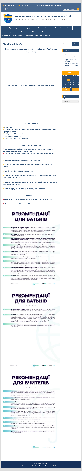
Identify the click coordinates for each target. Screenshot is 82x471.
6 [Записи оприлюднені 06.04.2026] (63, 80)
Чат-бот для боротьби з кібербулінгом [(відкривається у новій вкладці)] (19, 171)
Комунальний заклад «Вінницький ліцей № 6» (43, 16)
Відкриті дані (5, 35)
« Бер (66, 89)
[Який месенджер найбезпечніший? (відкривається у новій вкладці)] (17, 204)
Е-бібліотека (36, 32)
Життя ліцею (68, 54)
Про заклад (13, 28)
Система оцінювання (44, 28)
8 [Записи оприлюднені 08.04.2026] (68, 80)
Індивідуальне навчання (42, 35)
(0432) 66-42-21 (9, 5)
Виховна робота (17, 35)
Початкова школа (57, 32)
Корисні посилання (70, 9)
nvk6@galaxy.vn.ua (26, 5)
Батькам (69, 32)
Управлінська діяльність (9, 32)
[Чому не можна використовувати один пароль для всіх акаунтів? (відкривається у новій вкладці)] (27, 199)
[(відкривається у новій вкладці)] (22, 151)
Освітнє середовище (27, 28)
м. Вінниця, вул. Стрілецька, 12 (53, 5)
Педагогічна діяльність (62, 28)
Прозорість (24, 32)
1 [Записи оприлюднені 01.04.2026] (68, 78)
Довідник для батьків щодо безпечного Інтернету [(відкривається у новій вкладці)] (23, 160)
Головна (4, 28)
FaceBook (29, 35)
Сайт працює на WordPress (30, 466)
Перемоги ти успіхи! (70, 57)
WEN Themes (56, 466)
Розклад (44, 32)
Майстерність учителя (71, 63)
